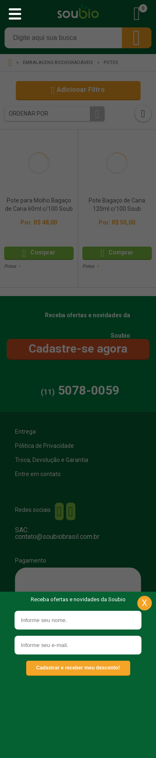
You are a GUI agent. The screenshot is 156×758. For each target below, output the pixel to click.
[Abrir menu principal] (15, 14)
